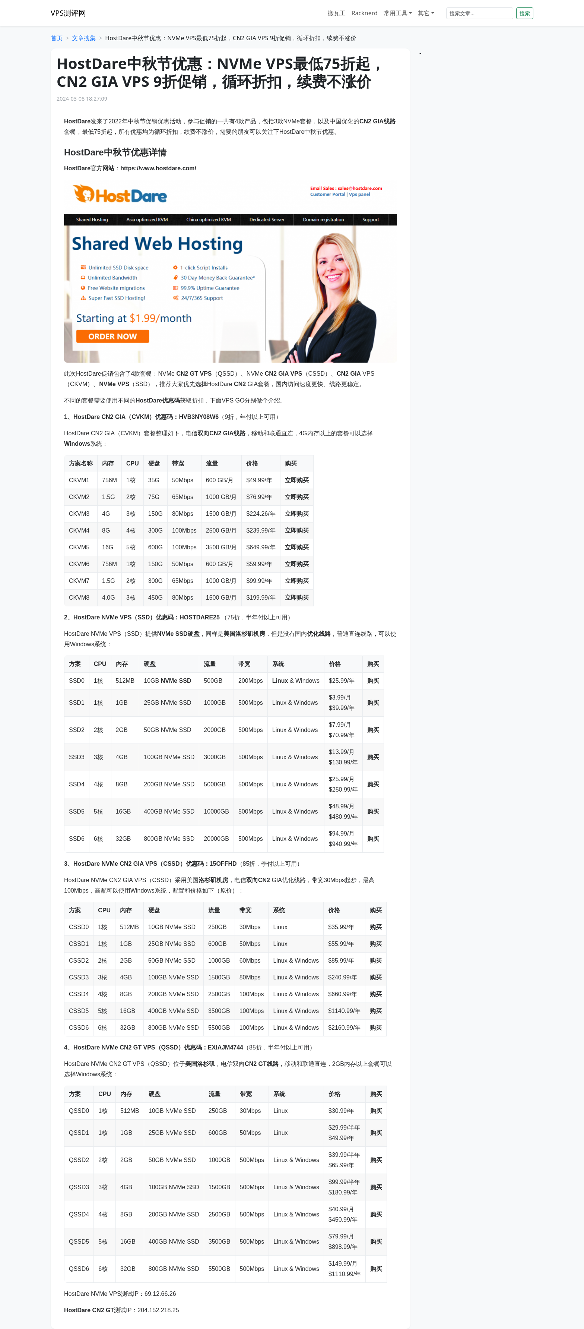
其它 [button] (424, 13)
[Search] (479, 13)
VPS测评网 (68, 13)
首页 (57, 38)
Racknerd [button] (365, 13)
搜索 (525, 13)
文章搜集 (84, 38)
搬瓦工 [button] (337, 13)
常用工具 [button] (395, 13)
